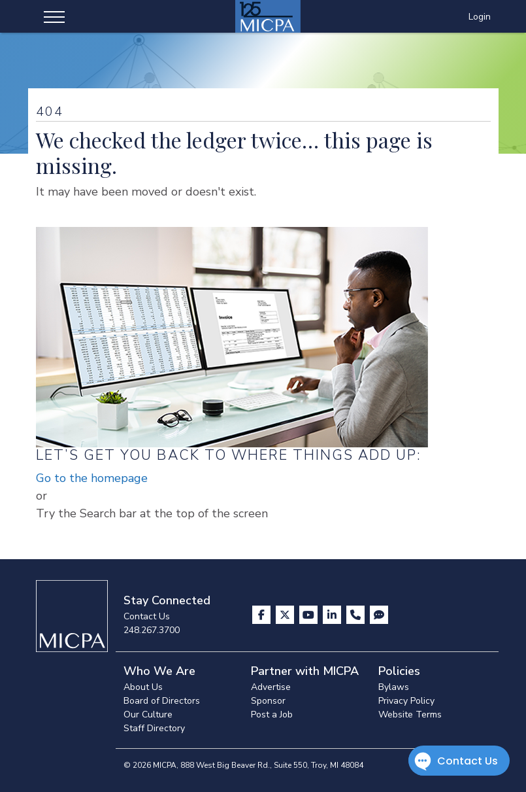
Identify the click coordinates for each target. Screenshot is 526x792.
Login (479, 16)
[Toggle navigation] (54, 16)
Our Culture (148, 714)
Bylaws (393, 687)
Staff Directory (154, 728)
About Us (143, 687)
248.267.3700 (151, 630)
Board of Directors (161, 701)
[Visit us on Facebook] (262, 614)
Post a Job (272, 714)
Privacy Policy (406, 701)
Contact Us (146, 616)
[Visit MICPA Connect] (379, 614)
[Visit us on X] (286, 614)
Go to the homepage (92, 478)
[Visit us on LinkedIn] (333, 614)
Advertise (271, 687)
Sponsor (268, 701)
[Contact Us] (357, 614)
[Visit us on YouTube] (309, 614)
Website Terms (410, 714)
